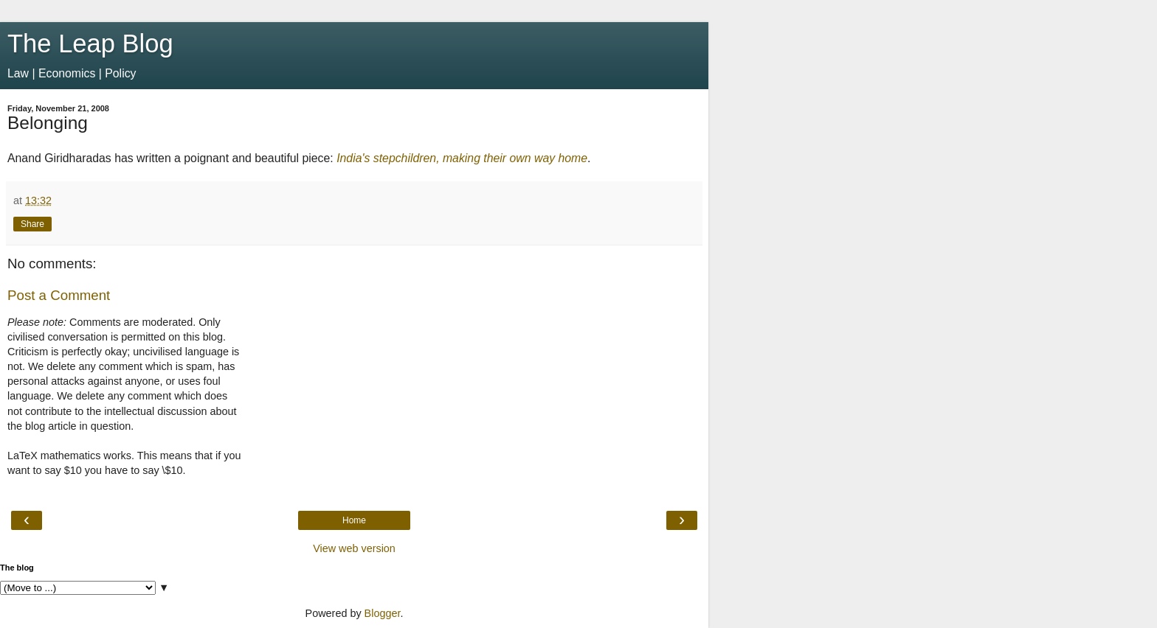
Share (32, 224)
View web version (354, 548)
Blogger (383, 613)
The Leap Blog (90, 43)
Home (354, 520)
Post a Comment (58, 295)
